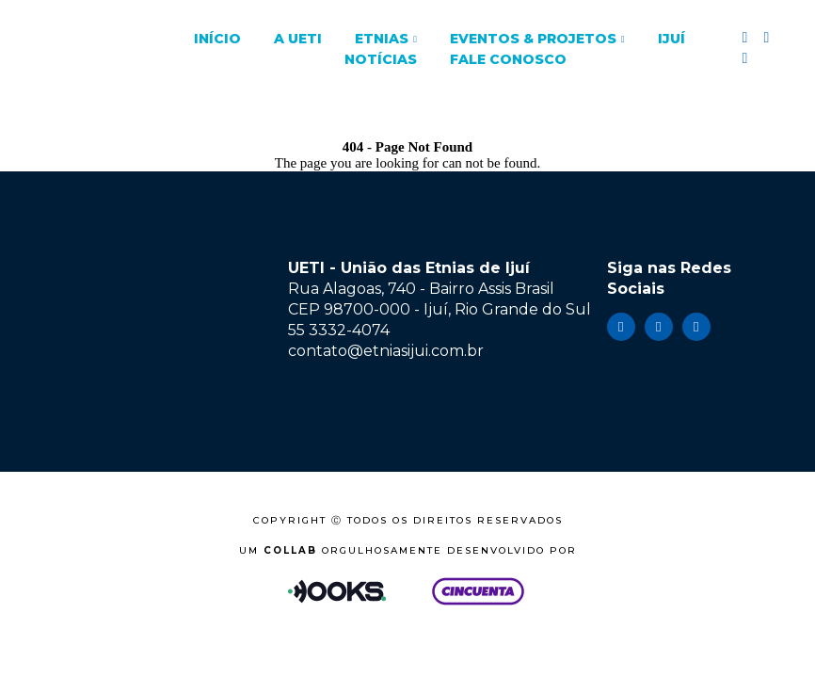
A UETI (298, 38)
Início (217, 38)
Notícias (380, 59)
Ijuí (671, 38)
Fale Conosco (508, 59)
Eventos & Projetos (533, 38)
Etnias (381, 38)
